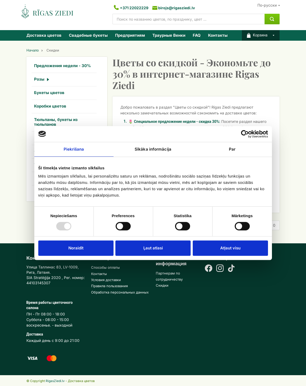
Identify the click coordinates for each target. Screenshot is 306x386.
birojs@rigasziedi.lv (176, 8)
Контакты (218, 35)
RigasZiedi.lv (55, 381)
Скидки (162, 285)
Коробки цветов (50, 106)
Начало (32, 50)
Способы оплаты (105, 267)
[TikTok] (231, 268)
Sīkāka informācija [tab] (153, 149)
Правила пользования (109, 286)
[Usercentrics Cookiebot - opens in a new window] (245, 134)
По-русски (267, 5)
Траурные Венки (168, 35)
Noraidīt (75, 247)
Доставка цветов (44, 35)
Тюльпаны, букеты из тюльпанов (56, 122)
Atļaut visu (230, 247)
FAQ (197, 35)
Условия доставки (106, 280)
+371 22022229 (134, 8)
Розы (39, 79)
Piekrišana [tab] (74, 149)
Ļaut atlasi (153, 247)
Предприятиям (130, 35)
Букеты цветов (49, 92)
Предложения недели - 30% (62, 65)
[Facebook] (208, 268)
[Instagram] (220, 268)
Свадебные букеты (88, 35)
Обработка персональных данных (120, 292)
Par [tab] (232, 149)
